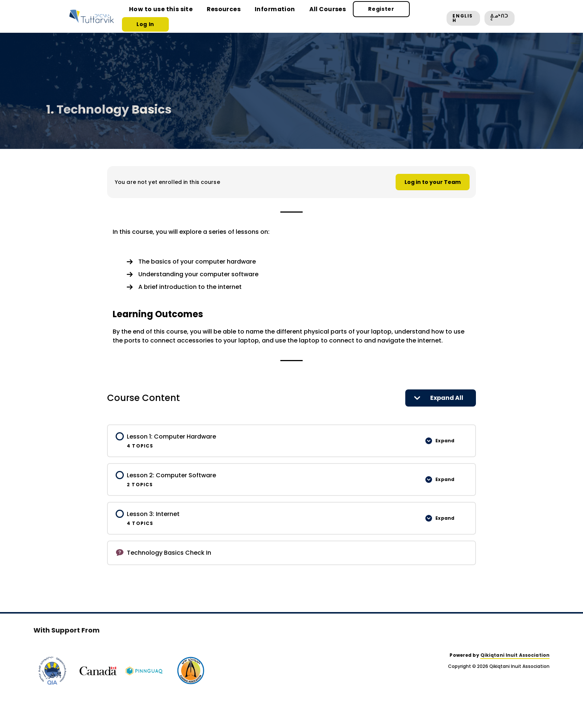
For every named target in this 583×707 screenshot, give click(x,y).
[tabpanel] (291, 286)
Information (261, 16)
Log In (412, 16)
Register (357, 16)
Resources (216, 16)
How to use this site (159, 16)
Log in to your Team (433, 182)
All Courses (308, 16)
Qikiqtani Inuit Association (515, 655)
